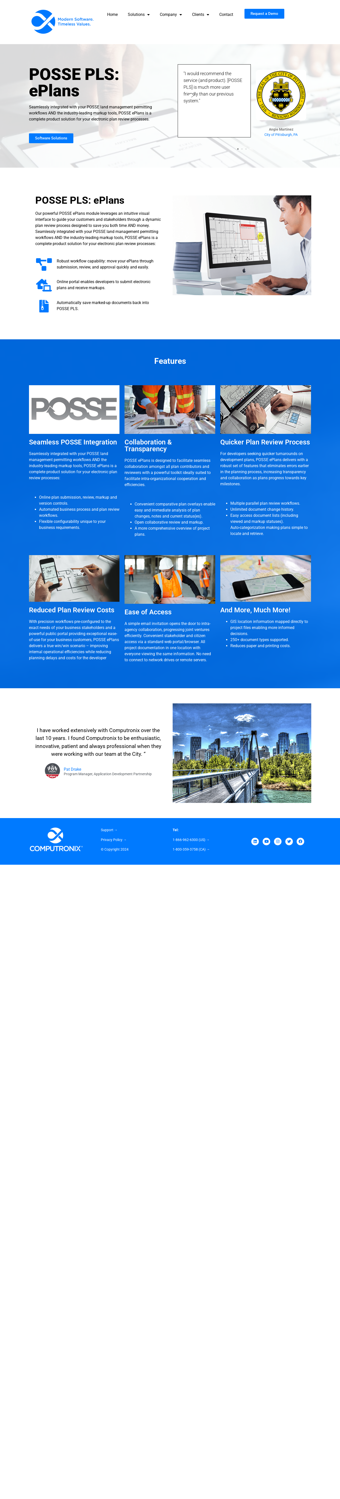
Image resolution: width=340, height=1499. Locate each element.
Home (112, 14)
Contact (226, 14)
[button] (237, 148)
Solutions (139, 14)
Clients (200, 14)
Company (171, 14)
